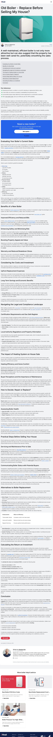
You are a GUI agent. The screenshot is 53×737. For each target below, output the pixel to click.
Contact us (20, 734)
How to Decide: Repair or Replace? (11, 74)
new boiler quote (9, 96)
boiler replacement (15, 209)
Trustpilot (26, 135)
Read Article (5, 698)
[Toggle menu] (51, 2)
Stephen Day (12, 44)
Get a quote (26, 131)
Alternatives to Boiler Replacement (11, 78)
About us (14, 734)
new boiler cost (37, 214)
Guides (51, 44)
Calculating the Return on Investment (11, 80)
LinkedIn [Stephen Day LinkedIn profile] (15, 658)
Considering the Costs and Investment (12, 68)
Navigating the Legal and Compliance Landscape (14, 70)
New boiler (32, 734)
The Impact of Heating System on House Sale (13, 72)
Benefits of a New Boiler (8, 66)
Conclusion (5, 82)
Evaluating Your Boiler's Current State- (12, 64)
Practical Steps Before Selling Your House (12, 76)
